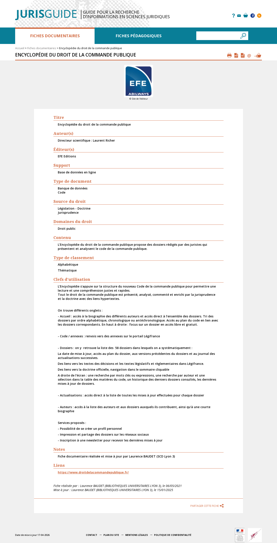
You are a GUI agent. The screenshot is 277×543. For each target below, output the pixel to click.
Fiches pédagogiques (138, 35)
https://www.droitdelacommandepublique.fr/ (93, 472)
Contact (91, 535)
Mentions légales (136, 535)
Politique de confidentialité (172, 535)
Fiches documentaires (55, 35)
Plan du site (111, 535)
